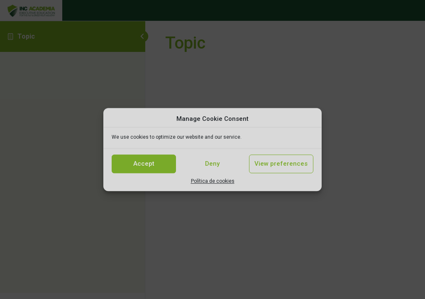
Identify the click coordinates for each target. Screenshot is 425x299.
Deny (212, 163)
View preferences (281, 163)
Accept (143, 163)
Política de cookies (212, 181)
